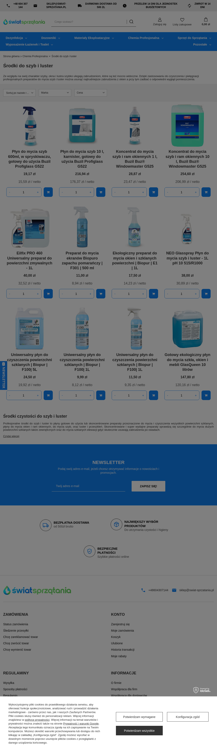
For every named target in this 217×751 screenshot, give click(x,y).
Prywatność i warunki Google (81, 723)
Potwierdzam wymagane (139, 717)
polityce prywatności (37, 719)
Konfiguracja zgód (188, 717)
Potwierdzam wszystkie (139, 730)
